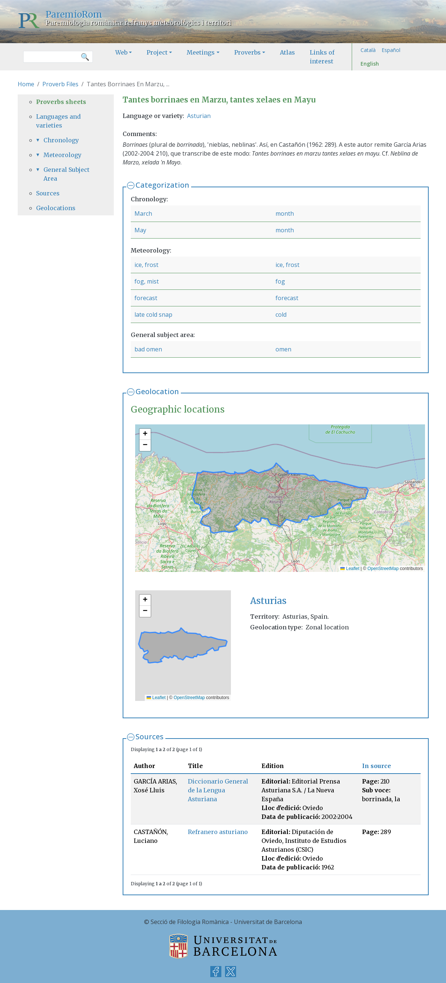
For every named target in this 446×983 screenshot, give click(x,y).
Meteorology (62, 155)
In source (376, 766)
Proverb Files (60, 84)
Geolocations (55, 208)
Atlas (287, 52)
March (143, 213)
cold (281, 314)
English (370, 63)
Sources (150, 736)
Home (26, 84)
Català (368, 49)
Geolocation (157, 391)
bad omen (148, 349)
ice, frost (146, 265)
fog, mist (146, 281)
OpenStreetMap (383, 568)
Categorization (162, 185)
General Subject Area (66, 174)
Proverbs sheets (61, 101)
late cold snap (153, 314)
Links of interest (322, 57)
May (140, 230)
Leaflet (349, 568)
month (284, 213)
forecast (145, 298)
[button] (145, 434)
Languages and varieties (58, 121)
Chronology (61, 140)
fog (280, 281)
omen (283, 349)
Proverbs (247, 52)
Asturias (268, 601)
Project (157, 52)
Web (121, 52)
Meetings (201, 52)
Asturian (199, 116)
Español (391, 49)
